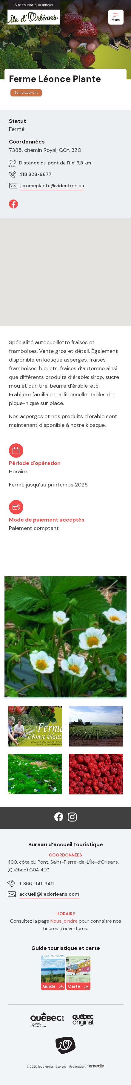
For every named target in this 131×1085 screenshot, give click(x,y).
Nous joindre (64, 921)
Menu (116, 17)
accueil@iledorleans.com (49, 894)
